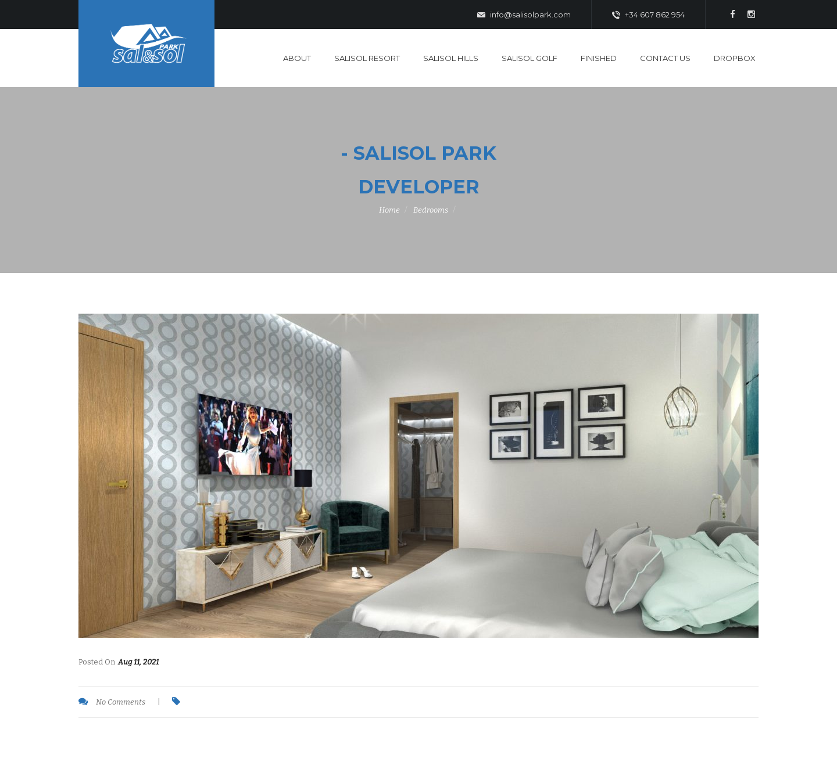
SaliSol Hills (450, 58)
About (297, 58)
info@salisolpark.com (524, 15)
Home (389, 210)
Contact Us (665, 58)
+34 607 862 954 (648, 15)
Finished (599, 58)
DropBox (735, 58)
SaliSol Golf (529, 58)
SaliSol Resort (367, 58)
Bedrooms (430, 210)
